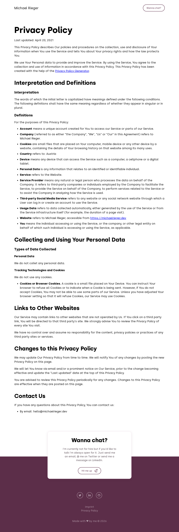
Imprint (89, 506)
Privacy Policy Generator (72, 71)
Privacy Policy (89, 510)
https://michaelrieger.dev (108, 218)
